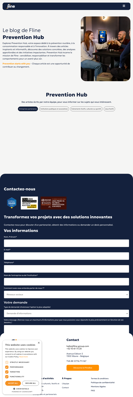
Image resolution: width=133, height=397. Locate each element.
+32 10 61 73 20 (74, 389)
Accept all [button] (13, 383)
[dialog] (22, 367)
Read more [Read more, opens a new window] (23, 357)
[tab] (28, 109)
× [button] (39, 343)
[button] (22, 388)
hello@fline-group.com (77, 387)
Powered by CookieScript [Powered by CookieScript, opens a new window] (22, 392)
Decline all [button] (30, 383)
